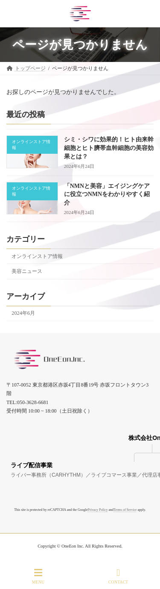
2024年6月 (23, 313)
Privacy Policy (98, 510)
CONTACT (118, 576)
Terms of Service (125, 510)
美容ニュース (27, 271)
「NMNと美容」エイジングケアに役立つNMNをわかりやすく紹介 (107, 194)
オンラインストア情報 (37, 256)
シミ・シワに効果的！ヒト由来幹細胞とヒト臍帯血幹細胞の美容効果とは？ (109, 147)
